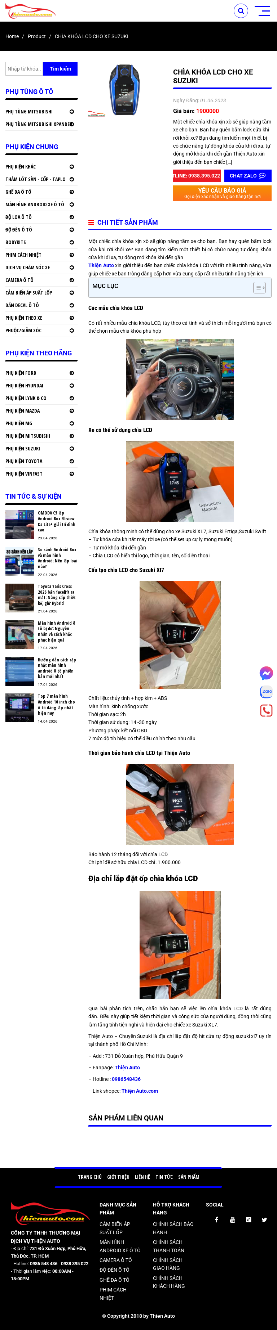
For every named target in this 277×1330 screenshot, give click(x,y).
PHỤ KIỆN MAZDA (22, 410)
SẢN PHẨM (188, 1176)
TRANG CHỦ (90, 1176)
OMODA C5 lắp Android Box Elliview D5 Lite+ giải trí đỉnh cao (56, 521)
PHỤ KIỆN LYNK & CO (26, 398)
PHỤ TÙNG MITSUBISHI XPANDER (38, 124)
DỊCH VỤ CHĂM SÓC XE (27, 267)
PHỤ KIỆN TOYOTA (23, 461)
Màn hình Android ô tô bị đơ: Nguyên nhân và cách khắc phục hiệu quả (56, 631)
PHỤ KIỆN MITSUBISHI (27, 435)
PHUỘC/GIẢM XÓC (23, 330)
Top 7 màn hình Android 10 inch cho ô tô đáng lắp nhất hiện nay (56, 704)
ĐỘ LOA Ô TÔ (18, 217)
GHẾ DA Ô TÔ (18, 191)
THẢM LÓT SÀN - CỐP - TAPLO (35, 179)
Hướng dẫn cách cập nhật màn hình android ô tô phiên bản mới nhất (57, 668)
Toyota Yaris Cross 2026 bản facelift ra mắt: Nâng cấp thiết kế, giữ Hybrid (57, 595)
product (37, 36)
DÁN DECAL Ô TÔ (22, 305)
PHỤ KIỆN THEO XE (23, 317)
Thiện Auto (101, 265)
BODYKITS (15, 242)
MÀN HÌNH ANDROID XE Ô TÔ (34, 204)
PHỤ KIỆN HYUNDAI (24, 385)
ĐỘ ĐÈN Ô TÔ (18, 229)
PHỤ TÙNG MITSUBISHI (29, 111)
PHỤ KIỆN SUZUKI (22, 448)
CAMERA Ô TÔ (19, 280)
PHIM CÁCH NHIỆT (23, 254)
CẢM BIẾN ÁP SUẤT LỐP (28, 292)
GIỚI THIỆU (118, 1176)
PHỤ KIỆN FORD (20, 372)
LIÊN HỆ (142, 1176)
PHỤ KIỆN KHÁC (20, 166)
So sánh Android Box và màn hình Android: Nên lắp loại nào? (57, 558)
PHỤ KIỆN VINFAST (24, 473)
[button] (256, 288)
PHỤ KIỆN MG (18, 423)
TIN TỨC (164, 1176)
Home (12, 36)
